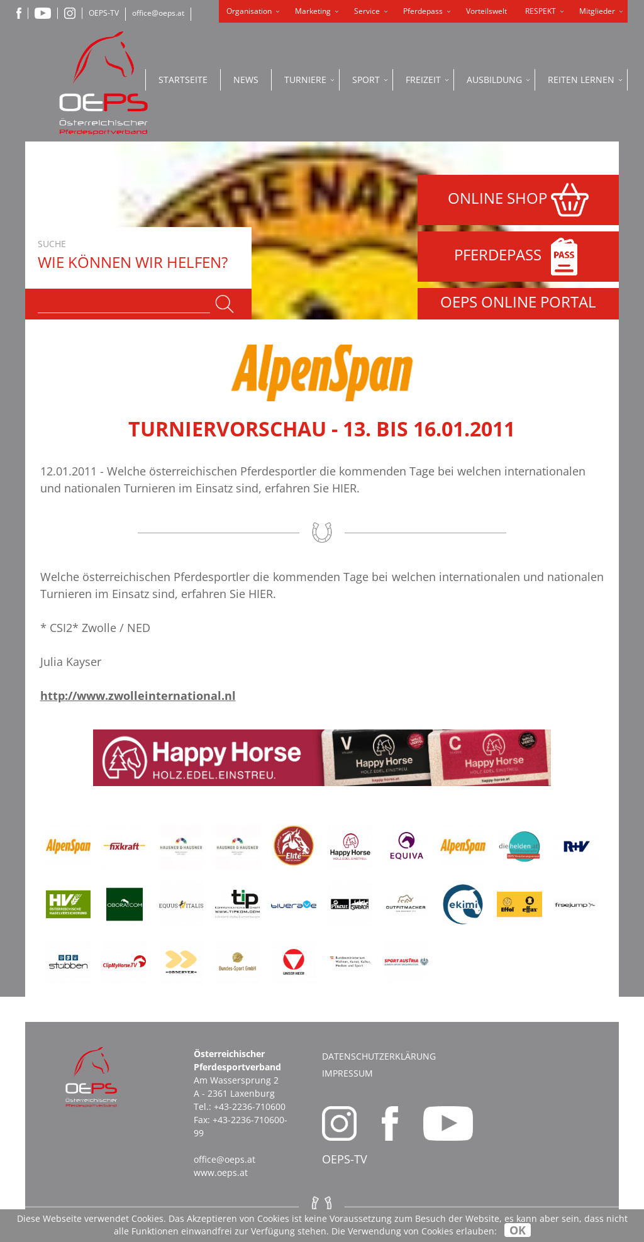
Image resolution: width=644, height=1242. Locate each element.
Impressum (347, 1073)
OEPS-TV (104, 13)
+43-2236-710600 (250, 1106)
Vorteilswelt (486, 11)
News (245, 80)
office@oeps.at (158, 13)
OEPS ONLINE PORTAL (518, 301)
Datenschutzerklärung (379, 1056)
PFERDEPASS (518, 256)
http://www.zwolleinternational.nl (138, 695)
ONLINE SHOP (518, 200)
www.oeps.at (221, 1172)
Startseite (183, 80)
